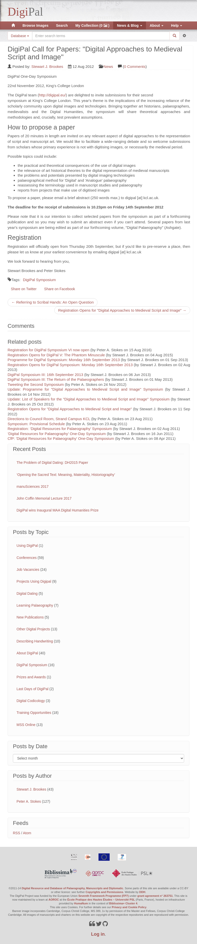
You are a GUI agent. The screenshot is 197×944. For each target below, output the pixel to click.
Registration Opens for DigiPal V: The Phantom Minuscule (56, 355)
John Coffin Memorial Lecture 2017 (44, 498)
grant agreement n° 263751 (155, 895)
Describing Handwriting (35, 641)
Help (176, 25)
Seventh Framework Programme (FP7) (103, 895)
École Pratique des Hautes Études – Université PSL (101, 899)
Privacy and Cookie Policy (129, 907)
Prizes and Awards (31, 677)
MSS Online (26, 725)
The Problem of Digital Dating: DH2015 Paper (52, 463)
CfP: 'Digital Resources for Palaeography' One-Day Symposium (61, 438)
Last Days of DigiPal (32, 689)
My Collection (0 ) (92, 25)
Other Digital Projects (33, 629)
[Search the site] (101, 36)
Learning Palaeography (35, 605)
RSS (16, 833)
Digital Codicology (31, 701)
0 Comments (134, 66)
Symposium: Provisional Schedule (36, 424)
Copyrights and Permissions (104, 892)
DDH (142, 892)
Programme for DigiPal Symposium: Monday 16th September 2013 (64, 360)
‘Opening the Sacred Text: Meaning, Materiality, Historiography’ (66, 475)
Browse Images (35, 25)
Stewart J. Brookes (47, 66)
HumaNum (81, 903)
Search (62, 25)
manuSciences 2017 (33, 486)
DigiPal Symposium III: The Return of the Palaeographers (56, 379)
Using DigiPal (27, 546)
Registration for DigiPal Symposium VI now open (48, 350)
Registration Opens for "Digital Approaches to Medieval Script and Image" (70, 409)
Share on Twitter (24, 289)
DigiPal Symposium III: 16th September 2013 (45, 374)
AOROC (53, 899)
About (156, 25)
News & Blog (129, 25)
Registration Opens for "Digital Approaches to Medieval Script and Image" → (122, 310)
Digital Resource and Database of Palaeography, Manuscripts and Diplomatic (72, 888)
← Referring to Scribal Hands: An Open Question (52, 302)
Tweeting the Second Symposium (36, 384)
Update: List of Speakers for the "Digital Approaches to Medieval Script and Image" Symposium (88, 399)
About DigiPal (27, 653)
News (108, 66)
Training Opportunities (34, 713)
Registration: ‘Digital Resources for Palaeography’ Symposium (60, 428)
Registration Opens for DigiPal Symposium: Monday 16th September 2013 (70, 365)
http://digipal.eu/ (52, 95)
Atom (27, 833)
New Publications (30, 617)
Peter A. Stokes (29, 801)
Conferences (27, 558)
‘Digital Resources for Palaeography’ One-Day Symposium (57, 433)
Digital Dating (27, 593)
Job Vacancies (28, 570)
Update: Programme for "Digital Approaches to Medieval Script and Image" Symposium (85, 389)
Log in (98, 934)
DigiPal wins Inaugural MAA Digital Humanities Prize (57, 510)
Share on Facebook (59, 289)
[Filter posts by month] (98, 758)
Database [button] (20, 36)
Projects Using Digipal (34, 581)
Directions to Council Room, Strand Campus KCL (49, 419)
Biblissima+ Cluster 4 (123, 903)
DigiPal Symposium (39, 280)
